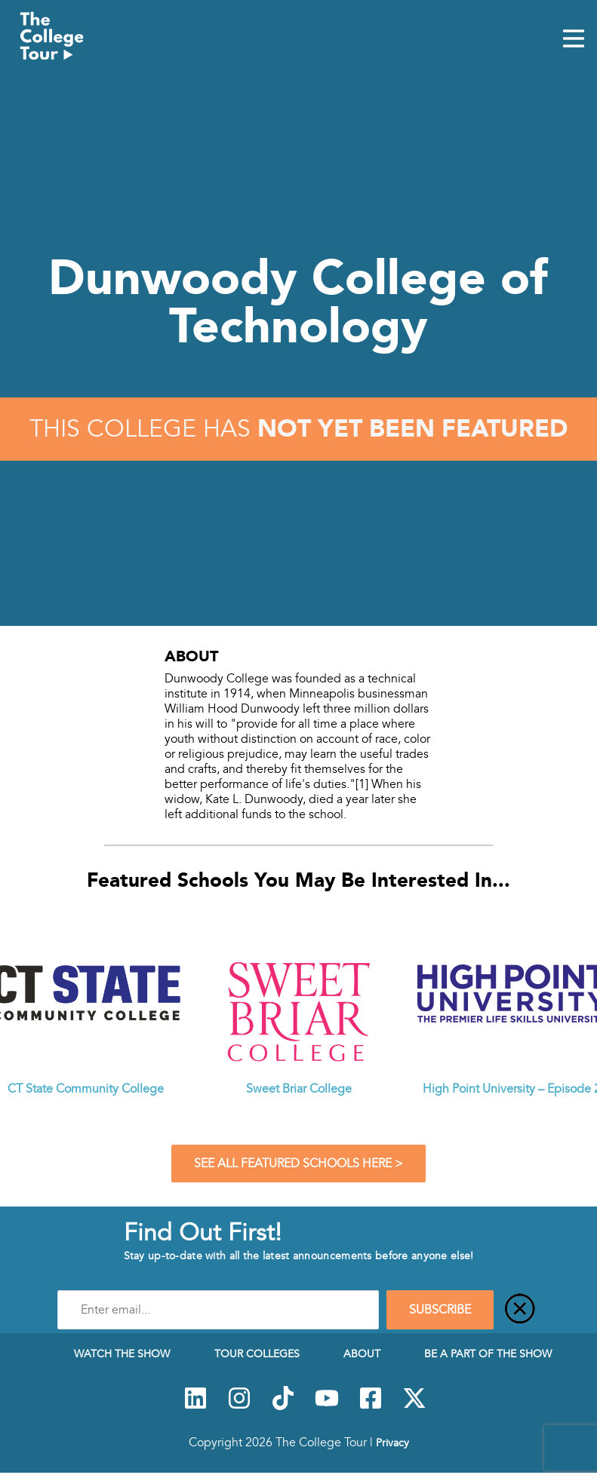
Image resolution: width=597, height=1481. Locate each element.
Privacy (392, 1442)
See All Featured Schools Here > (298, 1163)
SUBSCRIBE (440, 1309)
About (361, 1353)
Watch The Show (122, 1353)
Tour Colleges (257, 1353)
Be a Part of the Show (488, 1353)
